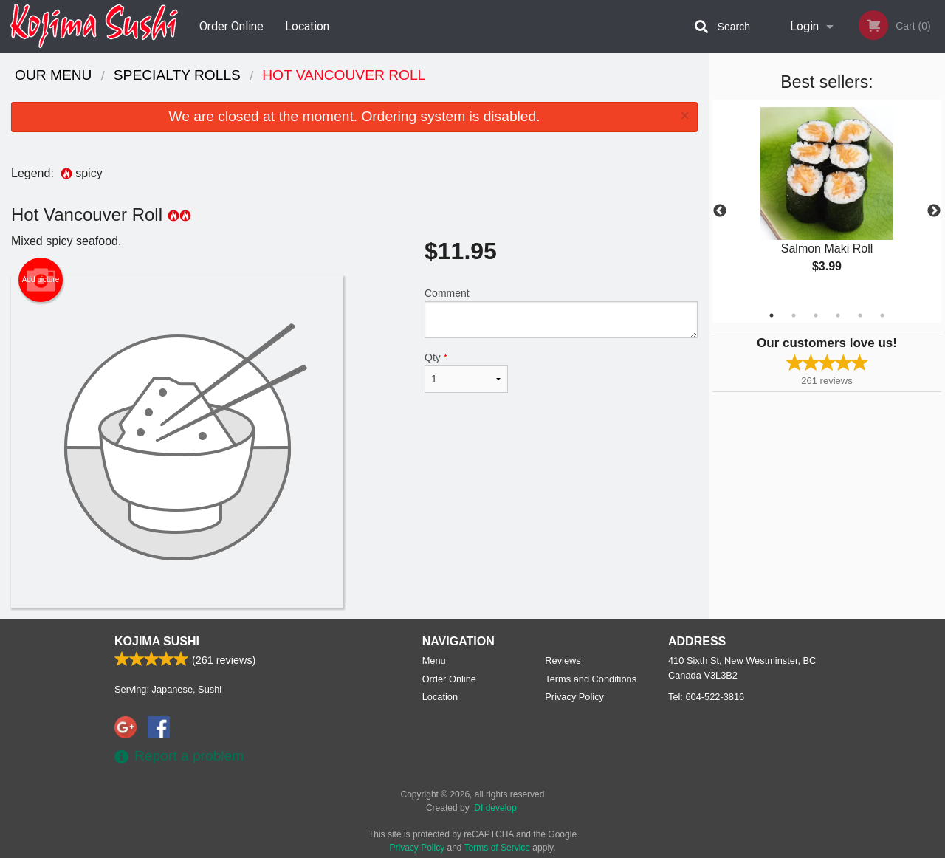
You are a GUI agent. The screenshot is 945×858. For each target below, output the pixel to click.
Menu (434, 660)
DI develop (495, 808)
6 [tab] (882, 315)
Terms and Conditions (590, 678)
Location (307, 26)
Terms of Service (497, 847)
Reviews (562, 660)
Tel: (706, 696)
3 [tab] (815, 315)
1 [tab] (771, 315)
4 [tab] (838, 315)
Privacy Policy (574, 696)
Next (934, 211)
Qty (466, 372)
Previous (719, 211)
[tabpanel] (827, 202)
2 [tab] (793, 315)
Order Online (231, 26)
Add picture (41, 280)
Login (804, 26)
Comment (561, 312)
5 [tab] (860, 315)
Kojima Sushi (156, 641)
